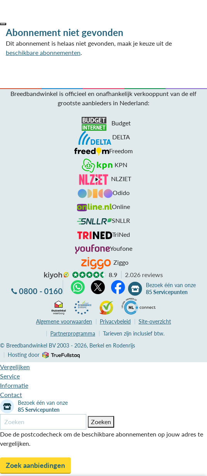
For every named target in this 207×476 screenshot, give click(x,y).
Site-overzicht (155, 321)
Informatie (14, 385)
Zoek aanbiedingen (35, 465)
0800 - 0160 (41, 291)
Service (10, 376)
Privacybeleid (115, 321)
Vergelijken (15, 366)
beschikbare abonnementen (43, 52)
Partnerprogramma (72, 333)
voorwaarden (64, 321)
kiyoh (56, 275)
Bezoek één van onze (171, 289)
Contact (11, 394)
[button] (3, 24)
